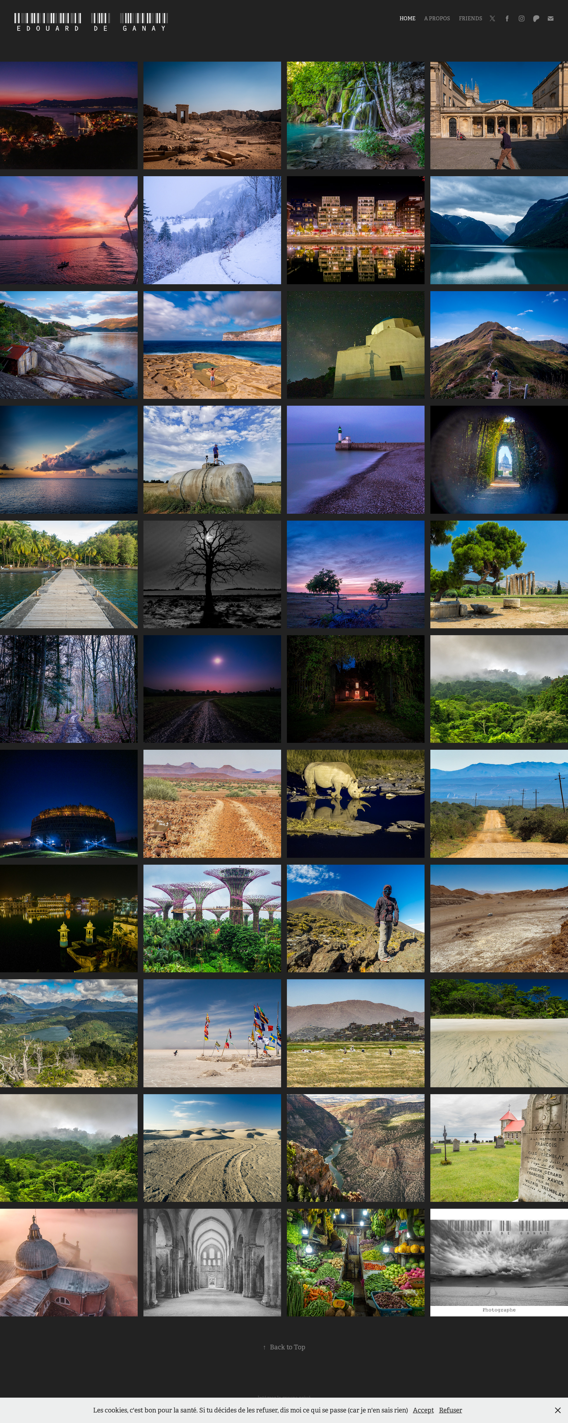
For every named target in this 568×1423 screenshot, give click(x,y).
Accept (423, 1410)
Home (407, 18)
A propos (437, 18)
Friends (470, 18)
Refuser (450, 1410)
